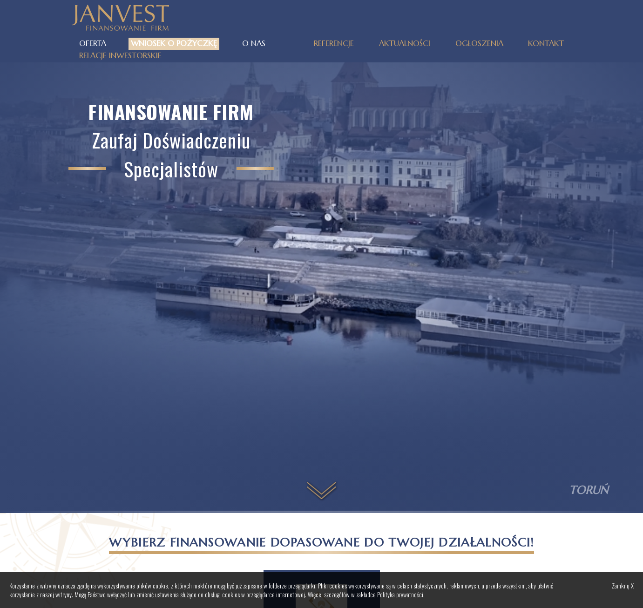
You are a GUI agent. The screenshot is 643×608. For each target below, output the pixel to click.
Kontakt (546, 43)
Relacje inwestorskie (120, 56)
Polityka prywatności (400, 594)
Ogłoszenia (479, 43)
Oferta (92, 43)
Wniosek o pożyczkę (174, 43)
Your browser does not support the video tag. (321, 273)
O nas (253, 43)
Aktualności (404, 43)
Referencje (334, 43)
